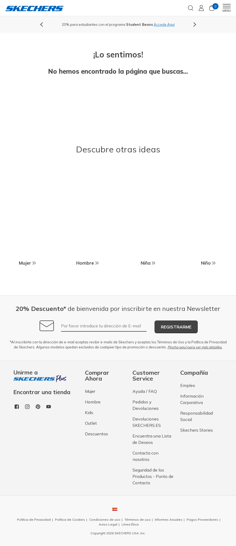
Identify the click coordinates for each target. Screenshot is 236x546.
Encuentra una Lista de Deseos (151, 439)
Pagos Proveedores (202, 520)
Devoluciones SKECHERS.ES (146, 422)
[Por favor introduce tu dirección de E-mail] (104, 326)
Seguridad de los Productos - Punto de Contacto (152, 477)
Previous (42, 24)
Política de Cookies (70, 520)
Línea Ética (130, 525)
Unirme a (39, 376)
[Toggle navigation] (226, 6)
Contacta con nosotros (145, 456)
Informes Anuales (168, 520)
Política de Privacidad (209, 342)
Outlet (91, 423)
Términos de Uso (170, 342)
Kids (89, 412)
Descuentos (96, 434)
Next (194, 24)
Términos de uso (138, 520)
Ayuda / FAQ (144, 391)
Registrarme (176, 327)
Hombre (93, 402)
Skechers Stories (196, 430)
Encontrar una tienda (41, 392)
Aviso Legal (108, 525)
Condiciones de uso (104, 520)
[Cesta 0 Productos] (212, 10)
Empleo (187, 385)
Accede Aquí (164, 24)
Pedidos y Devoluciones (145, 405)
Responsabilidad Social (196, 416)
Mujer (90, 391)
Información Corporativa (192, 399)
